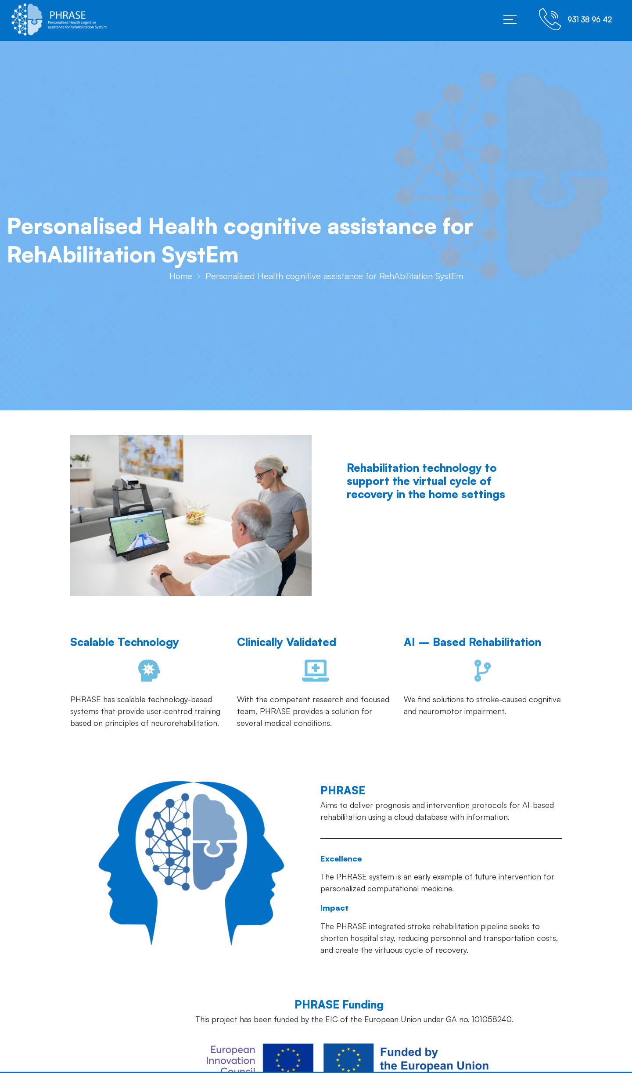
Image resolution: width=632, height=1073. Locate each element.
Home (180, 278)
